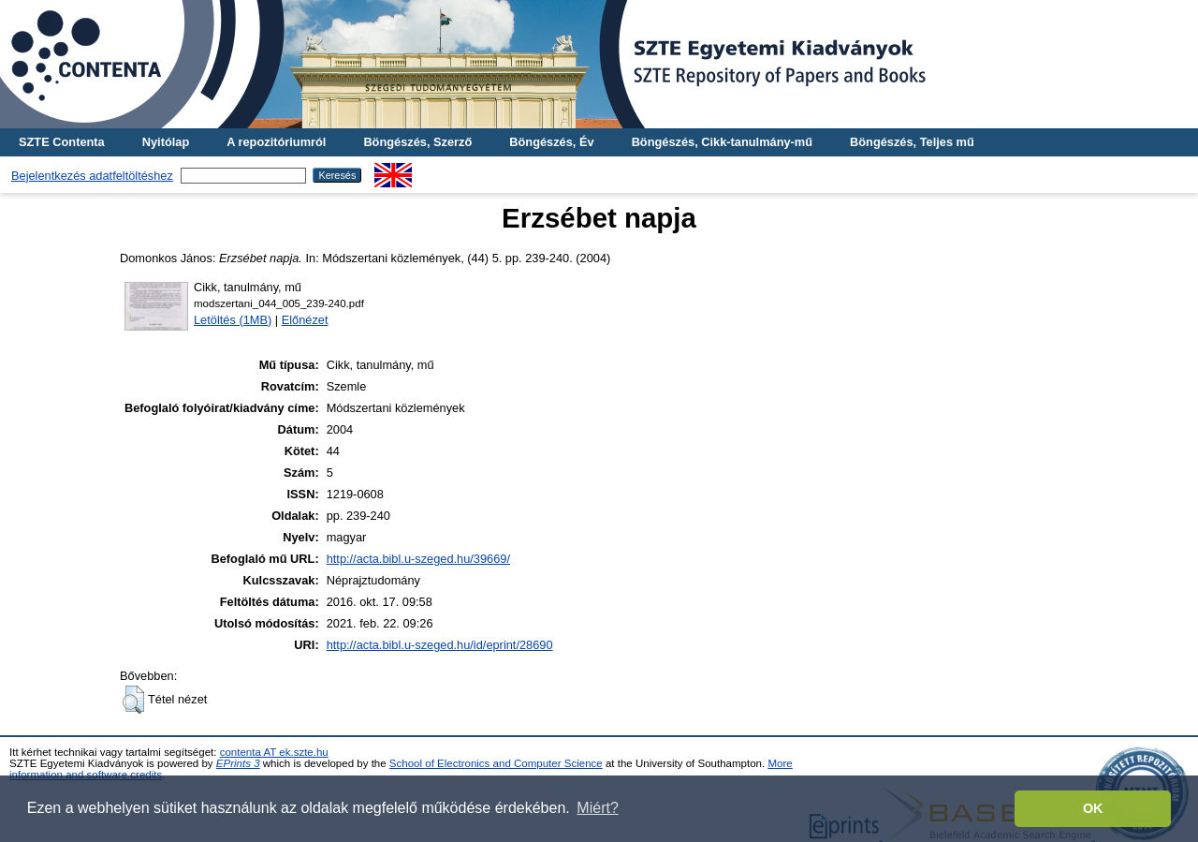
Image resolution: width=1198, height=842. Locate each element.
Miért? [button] (597, 808)
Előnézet (305, 320)
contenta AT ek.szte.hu (274, 752)
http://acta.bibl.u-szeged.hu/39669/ (418, 559)
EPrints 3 (238, 763)
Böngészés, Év (551, 142)
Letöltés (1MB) (232, 320)
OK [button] (1093, 808)
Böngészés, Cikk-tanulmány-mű (722, 142)
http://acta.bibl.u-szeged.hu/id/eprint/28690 (440, 645)
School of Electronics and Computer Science (496, 763)
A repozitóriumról (276, 142)
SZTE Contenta (62, 142)
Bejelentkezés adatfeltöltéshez (92, 176)
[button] (133, 700)
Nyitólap (165, 142)
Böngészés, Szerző (417, 142)
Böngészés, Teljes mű (912, 142)
